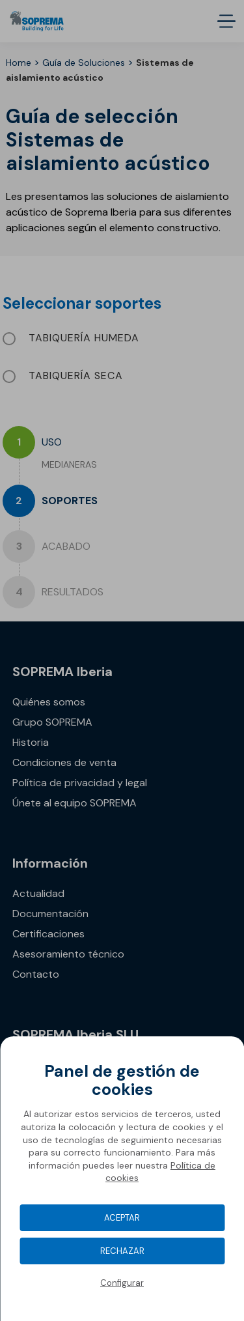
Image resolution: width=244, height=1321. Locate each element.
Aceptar (122, 1217)
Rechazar (122, 1251)
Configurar (122, 1282)
